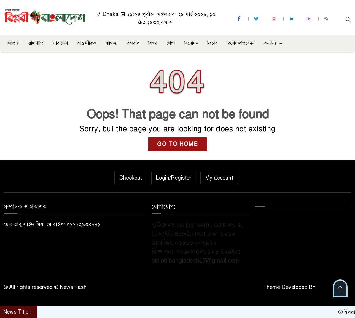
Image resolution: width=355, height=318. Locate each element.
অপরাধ (133, 43)
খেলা (170, 43)
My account (219, 178)
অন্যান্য (270, 43)
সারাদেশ (60, 43)
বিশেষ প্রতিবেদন (241, 43)
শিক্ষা (152, 43)
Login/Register (173, 178)
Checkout (130, 178)
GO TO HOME (177, 144)
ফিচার (212, 43)
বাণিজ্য (112, 43)
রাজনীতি (36, 43)
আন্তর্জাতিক (86, 43)
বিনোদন (191, 43)
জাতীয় (13, 43)
